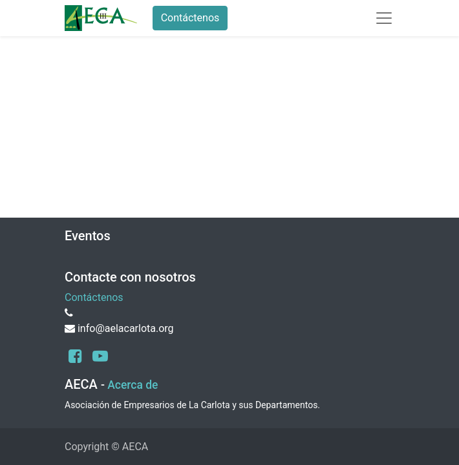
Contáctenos (190, 18)
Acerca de (132, 384)
